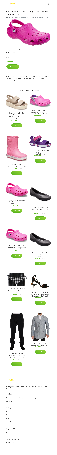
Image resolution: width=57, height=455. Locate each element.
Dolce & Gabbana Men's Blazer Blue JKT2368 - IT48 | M (40, 344)
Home (8, 17)
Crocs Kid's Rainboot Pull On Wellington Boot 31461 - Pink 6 (17, 165)
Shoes (8, 418)
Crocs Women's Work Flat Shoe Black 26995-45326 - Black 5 (40, 209)
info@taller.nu (10, 402)
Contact (8, 436)
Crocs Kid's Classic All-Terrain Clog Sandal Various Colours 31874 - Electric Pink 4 (40, 112)
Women (8, 421)
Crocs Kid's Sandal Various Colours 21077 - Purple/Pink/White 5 (40, 152)
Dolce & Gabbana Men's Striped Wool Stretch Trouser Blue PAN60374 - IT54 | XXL (17, 355)
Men (7, 415)
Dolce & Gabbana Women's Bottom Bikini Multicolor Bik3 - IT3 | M (16, 290)
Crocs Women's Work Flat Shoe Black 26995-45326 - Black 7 (40, 254)
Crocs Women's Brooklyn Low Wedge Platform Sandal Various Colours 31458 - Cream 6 (17, 115)
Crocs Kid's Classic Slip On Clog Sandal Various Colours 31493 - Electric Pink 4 (17, 247)
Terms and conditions (12, 439)
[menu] (49, 4)
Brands (16, 50)
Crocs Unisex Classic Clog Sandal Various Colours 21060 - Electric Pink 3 (17, 202)
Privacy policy (10, 442)
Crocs (21, 50)
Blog (7, 433)
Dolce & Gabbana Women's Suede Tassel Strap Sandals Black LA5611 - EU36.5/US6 (40, 294)
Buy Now (13, 66)
